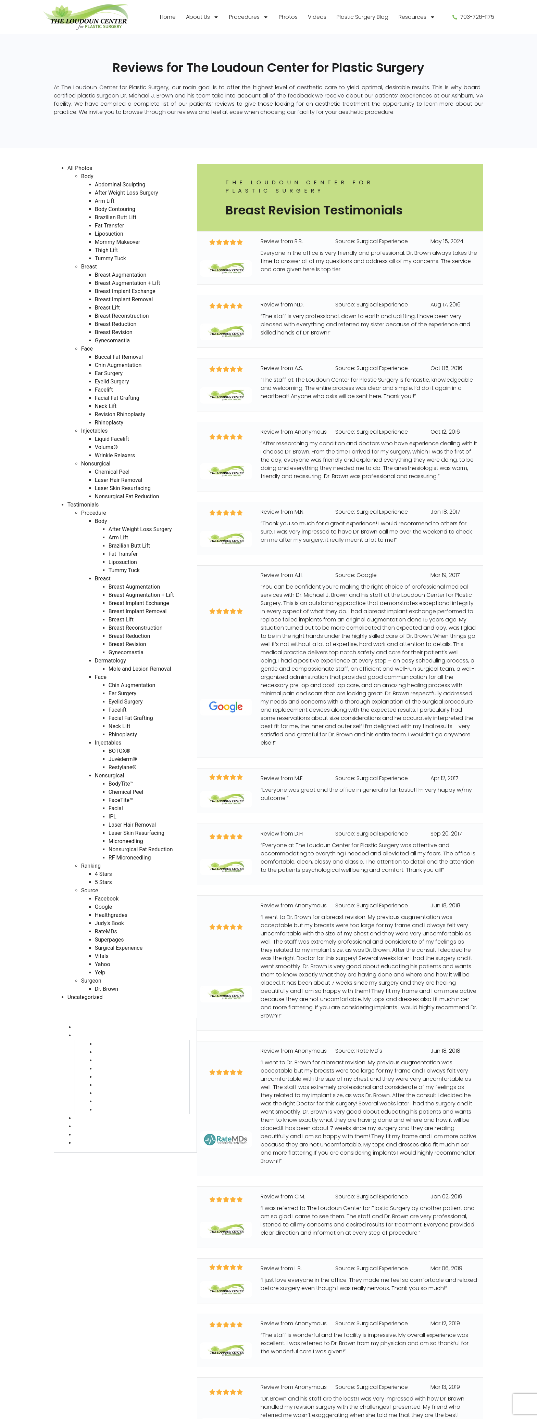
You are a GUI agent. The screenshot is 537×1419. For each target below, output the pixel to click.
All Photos (79, 168)
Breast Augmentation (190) (131, 1044)
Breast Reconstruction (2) (129, 1085)
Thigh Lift (106, 250)
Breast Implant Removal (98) (133, 1069)
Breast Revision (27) (121, 1101)
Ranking (91, 866)
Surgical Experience (118, 948)
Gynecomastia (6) (120, 1110)
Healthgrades (111, 915)
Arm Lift (104, 201)
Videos (317, 17)
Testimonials (83, 504)
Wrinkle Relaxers (115, 455)
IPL (112, 816)
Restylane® (123, 767)
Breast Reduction (116, 324)
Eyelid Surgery (112, 381)
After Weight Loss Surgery (126, 192)
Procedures (248, 17)
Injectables (94, 431)
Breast (89, 266)
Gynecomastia (112, 340)
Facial (116, 808)
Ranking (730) (72, 1156)
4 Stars (103, 874)
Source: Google (356, 575)
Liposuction (109, 234)
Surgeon (91, 980)
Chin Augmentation (118, 365)
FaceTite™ (121, 800)
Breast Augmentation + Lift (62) (137, 1052)
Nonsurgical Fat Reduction (127, 496)
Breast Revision (114, 332)
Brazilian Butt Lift (115, 217)
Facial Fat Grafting (117, 398)
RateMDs (106, 931)
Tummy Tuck (110, 258)
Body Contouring (115, 209)
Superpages (109, 939)
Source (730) (71, 1165)
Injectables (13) (94, 1135)
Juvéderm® (123, 759)
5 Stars (103, 882)
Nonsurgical (96, 463)
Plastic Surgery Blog (362, 17)
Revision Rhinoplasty (120, 414)
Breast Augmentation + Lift (127, 283)
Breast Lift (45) (115, 1077)
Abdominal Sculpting (120, 184)
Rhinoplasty (109, 422)
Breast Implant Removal (124, 299)
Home (168, 17)
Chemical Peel (112, 472)
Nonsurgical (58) (97, 1143)
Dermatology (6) (97, 1118)
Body (87, 176)
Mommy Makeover (117, 242)
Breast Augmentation (120, 275)
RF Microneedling (130, 857)
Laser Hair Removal (118, 480)
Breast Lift (107, 307)
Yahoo (102, 964)
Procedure (93, 513)
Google (103, 907)
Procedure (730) (75, 1013)
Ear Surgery (109, 373)
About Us (202, 17)
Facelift (104, 389)
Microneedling (126, 841)
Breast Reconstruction (122, 316)
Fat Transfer (109, 225)
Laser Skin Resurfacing (123, 488)
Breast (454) (91, 1035)
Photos (288, 17)
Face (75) (87, 1126)
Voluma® (106, 447)
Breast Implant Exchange (125, 291)
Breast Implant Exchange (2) (133, 1060)
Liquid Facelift (112, 439)
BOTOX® (119, 751)
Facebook (106, 898)
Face (87, 348)
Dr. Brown (106, 989)
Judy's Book (109, 923)
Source (89, 890)
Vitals (102, 956)
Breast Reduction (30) (124, 1093)
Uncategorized (85, 997)
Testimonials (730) (78, 1005)
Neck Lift (106, 406)
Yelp (100, 972)
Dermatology (110, 660)
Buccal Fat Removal (119, 357)
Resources (417, 17)
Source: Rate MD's (358, 1051)
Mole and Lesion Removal (140, 669)
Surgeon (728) (73, 1173)
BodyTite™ (121, 783)
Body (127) (88, 1027)
